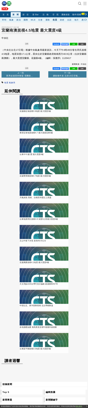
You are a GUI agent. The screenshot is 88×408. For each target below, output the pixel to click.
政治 (18, 20)
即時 (4, 20)
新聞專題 (7, 233)
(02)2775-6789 (32, 384)
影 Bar (36, 15)
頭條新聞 (7, 217)
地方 (76, 20)
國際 (26, 20)
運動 (47, 20)
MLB (33, 20)
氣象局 (12, 83)
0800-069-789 (44, 390)
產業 (84, 20)
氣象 (11, 20)
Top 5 (5, 225)
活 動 (46, 15)
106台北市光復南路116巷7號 (39, 379)
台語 (69, 20)
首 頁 (6, 15)
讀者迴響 (12, 194)
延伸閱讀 (12, 91)
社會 (40, 20)
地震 (6, 83)
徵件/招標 (76, 15)
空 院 (56, 15)
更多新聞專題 (21, 282)
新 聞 (16, 15)
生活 (55, 20)
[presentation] (86, 14)
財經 (62, 20)
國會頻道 (66, 15)
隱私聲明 (61, 395)
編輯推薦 (50, 225)
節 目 (26, 15)
